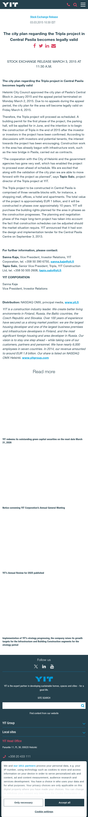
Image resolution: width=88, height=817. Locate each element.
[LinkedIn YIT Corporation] (44, 666)
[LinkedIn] (47, 45)
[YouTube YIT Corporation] (52, 666)
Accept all (64, 802)
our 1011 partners (25, 765)
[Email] (53, 45)
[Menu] (83, 4)
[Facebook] (34, 45)
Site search (44, 697)
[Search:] (82, 705)
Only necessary (23, 802)
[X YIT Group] (36, 666)
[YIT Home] (10, 4)
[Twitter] (41, 45)
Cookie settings (44, 811)
